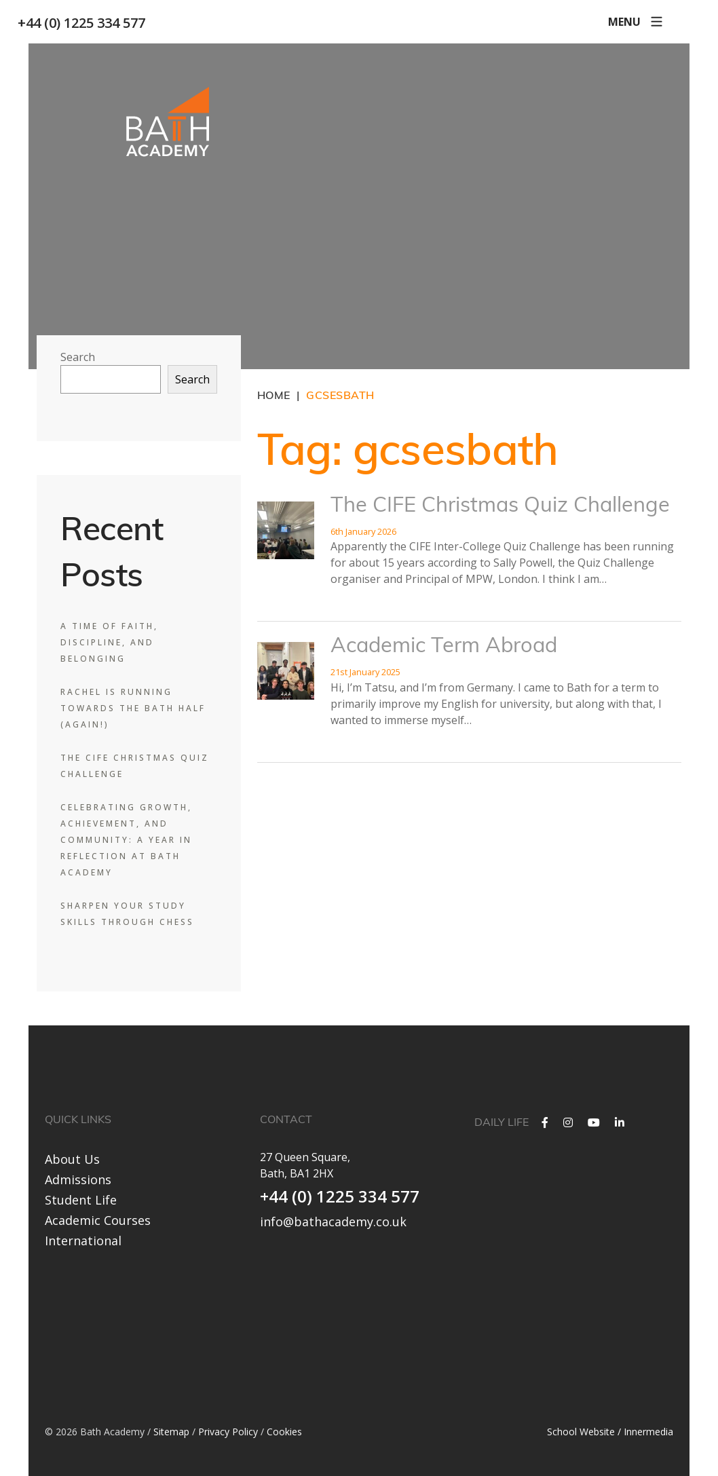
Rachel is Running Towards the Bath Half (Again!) (133, 708)
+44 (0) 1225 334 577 (92, 23)
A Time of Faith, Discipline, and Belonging (109, 642)
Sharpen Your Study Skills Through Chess (127, 914)
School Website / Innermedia (610, 1430)
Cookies (284, 1430)
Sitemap (171, 1430)
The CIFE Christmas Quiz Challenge (500, 506)
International (83, 1240)
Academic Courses (98, 1220)
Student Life (81, 1200)
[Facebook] (545, 1122)
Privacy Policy (228, 1430)
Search (77, 356)
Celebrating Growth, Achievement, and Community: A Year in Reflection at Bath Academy (126, 839)
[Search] (670, 22)
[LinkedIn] (619, 1122)
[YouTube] (594, 1122)
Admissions (78, 1179)
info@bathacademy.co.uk (333, 1221)
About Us (72, 1159)
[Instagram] (568, 1122)
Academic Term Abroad (443, 647)
